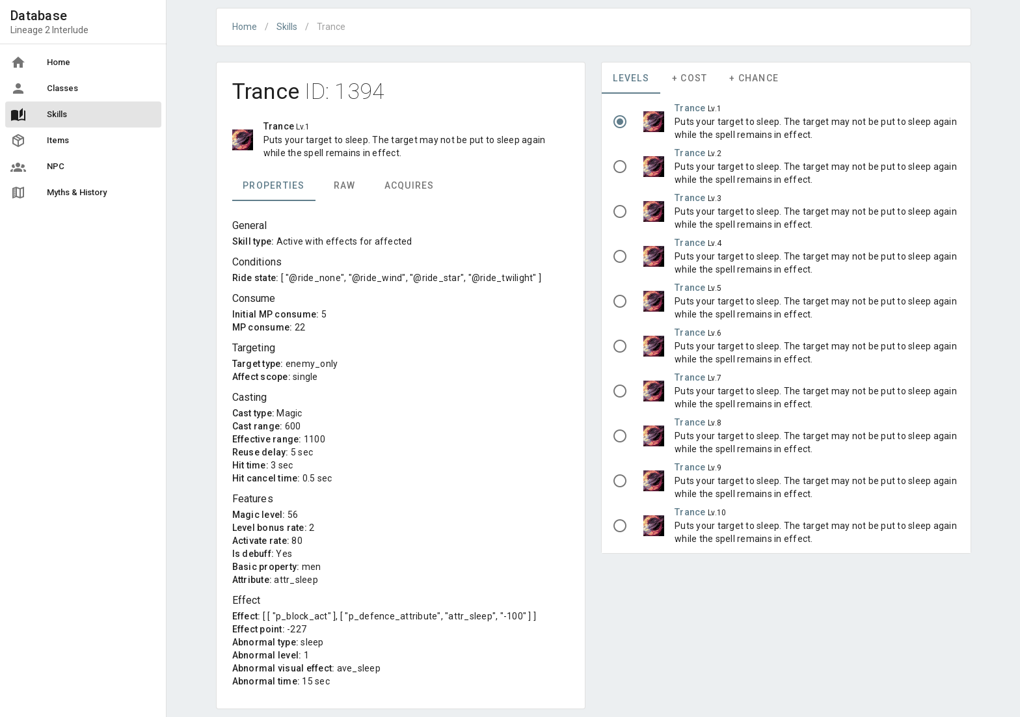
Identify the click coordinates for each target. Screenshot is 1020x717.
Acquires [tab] (409, 185)
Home (244, 26)
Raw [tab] (344, 185)
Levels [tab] (631, 78)
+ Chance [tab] (754, 78)
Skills (286, 26)
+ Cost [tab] (690, 78)
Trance (691, 108)
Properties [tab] (274, 185)
